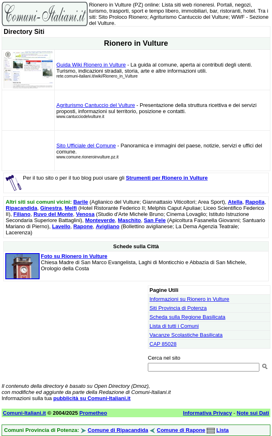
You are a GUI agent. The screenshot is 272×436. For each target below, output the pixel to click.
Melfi (71, 208)
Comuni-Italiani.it (24, 413)
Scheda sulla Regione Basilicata (187, 317)
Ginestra (51, 208)
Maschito (129, 220)
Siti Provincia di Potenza (178, 308)
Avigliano (107, 226)
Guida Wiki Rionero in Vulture (91, 65)
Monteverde (100, 220)
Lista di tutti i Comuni (174, 326)
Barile (80, 202)
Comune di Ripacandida (118, 430)
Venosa (85, 214)
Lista (222, 430)
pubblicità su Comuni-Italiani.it (91, 398)
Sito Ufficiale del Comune (86, 145)
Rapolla (255, 202)
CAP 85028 (162, 344)
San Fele (154, 220)
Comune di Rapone (181, 430)
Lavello (61, 226)
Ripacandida (21, 208)
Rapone (83, 226)
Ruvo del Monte (53, 214)
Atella (235, 202)
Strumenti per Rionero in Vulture (166, 178)
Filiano (22, 214)
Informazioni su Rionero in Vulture (189, 299)
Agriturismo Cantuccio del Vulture (95, 105)
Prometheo (93, 413)
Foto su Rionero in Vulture (74, 256)
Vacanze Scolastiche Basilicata (186, 335)
